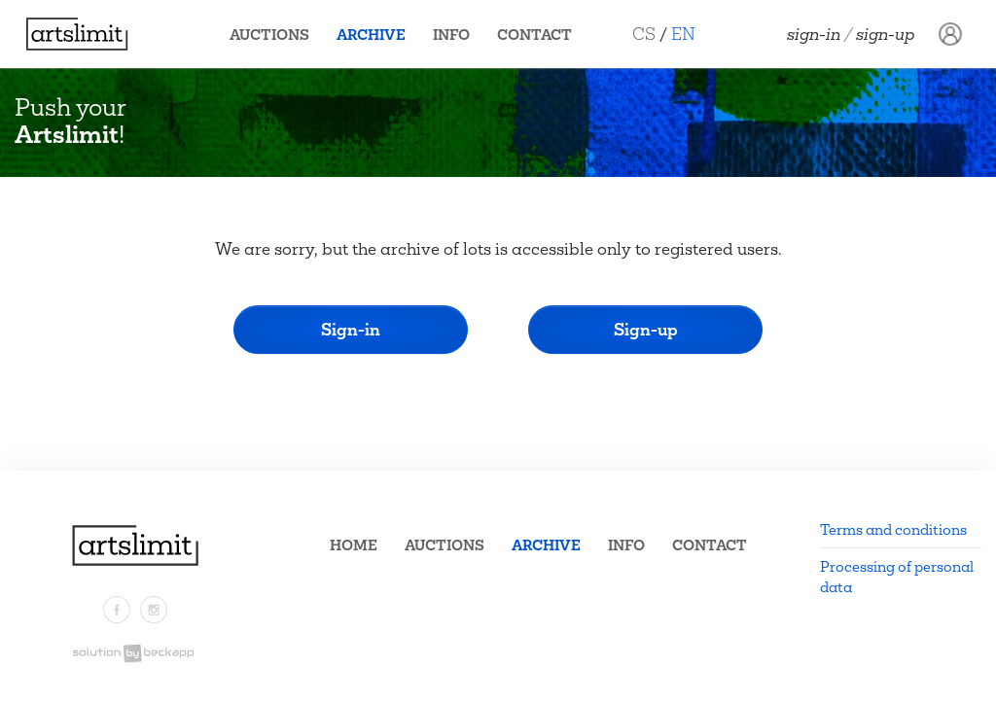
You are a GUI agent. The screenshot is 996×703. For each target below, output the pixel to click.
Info (459, 34)
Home (353, 545)
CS (651, 33)
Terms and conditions (893, 529)
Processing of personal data (897, 576)
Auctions (277, 34)
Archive (378, 34)
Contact (542, 34)
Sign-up (885, 34)
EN (691, 33)
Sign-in (813, 34)
